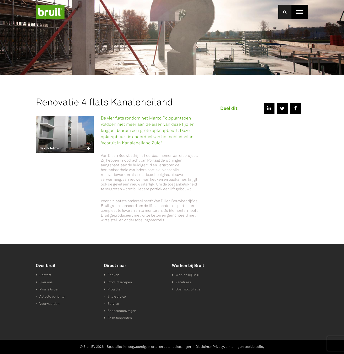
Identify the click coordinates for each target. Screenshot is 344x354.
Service (113, 304)
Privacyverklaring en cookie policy (238, 347)
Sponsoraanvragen (122, 311)
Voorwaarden (49, 304)
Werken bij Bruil (188, 275)
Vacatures (183, 282)
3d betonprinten (120, 318)
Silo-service (117, 296)
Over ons (46, 282)
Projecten (115, 289)
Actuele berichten (52, 296)
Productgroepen (120, 282)
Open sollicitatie (188, 289)
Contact (45, 275)
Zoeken (113, 275)
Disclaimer (204, 347)
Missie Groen (49, 289)
